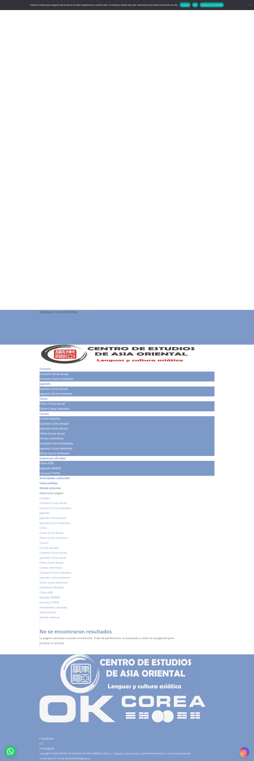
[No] (250, 5)
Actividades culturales (55, 478)
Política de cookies (49, 730)
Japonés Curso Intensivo (56, 394)
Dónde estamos (50, 488)
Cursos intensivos (52, 438)
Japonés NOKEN (50, 468)
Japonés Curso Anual (54, 389)
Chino (43, 399)
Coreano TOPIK (50, 473)
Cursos (44, 414)
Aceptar (185, 5)
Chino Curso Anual (52, 403)
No (195, 5)
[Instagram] (244, 752)
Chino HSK (47, 463)
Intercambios (49, 483)
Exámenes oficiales (53, 458)
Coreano (45, 369)
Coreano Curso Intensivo (56, 379)
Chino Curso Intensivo (55, 409)
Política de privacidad (51, 726)
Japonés (45, 384)
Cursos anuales (50, 418)
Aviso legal (45, 734)
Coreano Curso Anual (54, 374)
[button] (8, 752)
